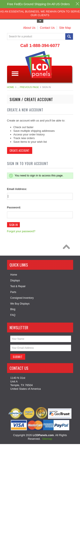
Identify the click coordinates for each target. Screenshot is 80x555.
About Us (29, 27)
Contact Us (47, 27)
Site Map (65, 27)
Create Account (20, 150)
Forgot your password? (21, 231)
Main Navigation (15, 73)
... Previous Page (28, 87)
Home (10, 87)
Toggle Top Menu (40, 21)
